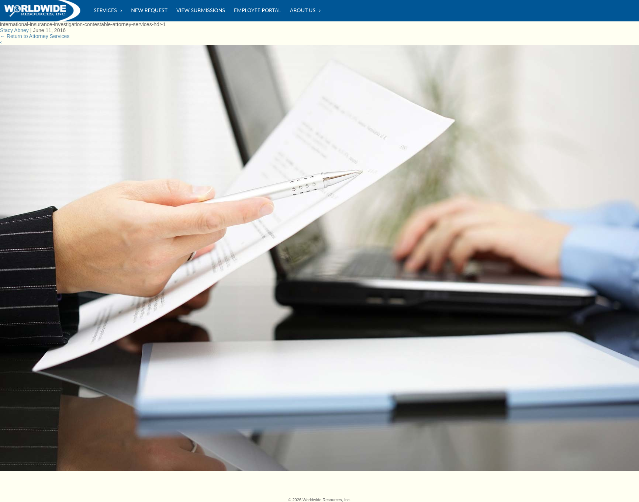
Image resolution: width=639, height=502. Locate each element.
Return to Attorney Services (34, 36)
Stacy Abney (14, 30)
